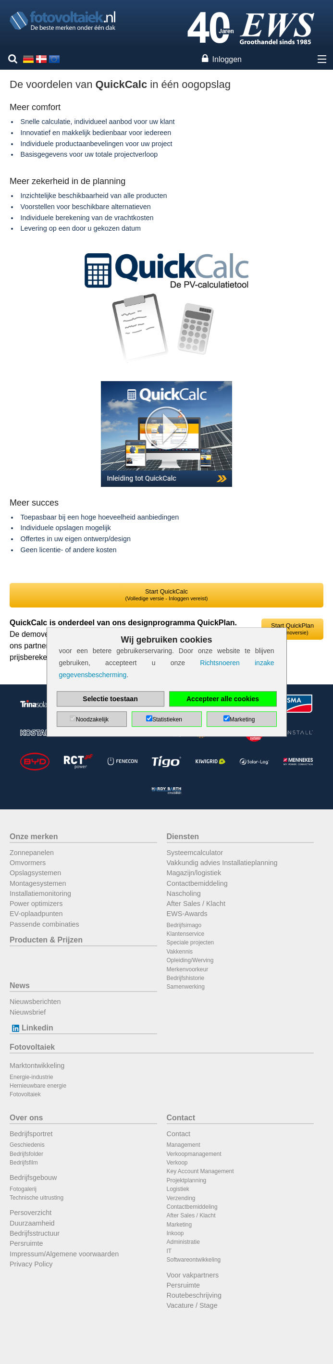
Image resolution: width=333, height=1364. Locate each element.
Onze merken (34, 836)
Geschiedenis (27, 1144)
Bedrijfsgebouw (33, 1177)
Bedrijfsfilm (24, 1162)
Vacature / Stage (192, 1305)
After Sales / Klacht (196, 903)
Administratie (183, 1242)
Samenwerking (186, 986)
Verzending (181, 1198)
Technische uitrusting (36, 1197)
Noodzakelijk (92, 719)
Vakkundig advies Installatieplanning (222, 863)
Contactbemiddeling (197, 883)
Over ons (26, 1118)
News (20, 985)
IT (169, 1251)
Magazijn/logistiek (194, 873)
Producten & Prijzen (46, 940)
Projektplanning (187, 1180)
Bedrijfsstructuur (35, 1233)
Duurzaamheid (32, 1223)
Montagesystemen (38, 883)
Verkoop (177, 1162)
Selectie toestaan (110, 698)
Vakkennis (180, 951)
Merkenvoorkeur (188, 969)
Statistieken (167, 719)
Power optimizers (36, 903)
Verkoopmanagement (194, 1154)
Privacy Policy (31, 1264)
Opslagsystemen (35, 873)
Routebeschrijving (194, 1295)
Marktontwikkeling (37, 1065)
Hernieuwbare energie (38, 1085)
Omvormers (28, 863)
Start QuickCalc (166, 594)
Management (183, 1144)
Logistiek (178, 1189)
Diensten (183, 836)
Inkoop (175, 1233)
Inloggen (227, 59)
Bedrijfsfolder (26, 1154)
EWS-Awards (187, 914)
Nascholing (184, 893)
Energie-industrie (31, 1077)
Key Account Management (200, 1171)
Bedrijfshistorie (186, 978)
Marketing (179, 1224)
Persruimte (26, 1243)
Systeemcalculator (195, 852)
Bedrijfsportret (31, 1134)
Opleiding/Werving (190, 960)
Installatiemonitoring (40, 893)
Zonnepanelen (32, 852)
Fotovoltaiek (32, 1047)
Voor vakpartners (193, 1275)
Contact (181, 1118)
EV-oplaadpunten (36, 914)
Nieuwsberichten (35, 1001)
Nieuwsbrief (28, 1012)
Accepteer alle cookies (222, 698)
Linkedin (31, 1028)
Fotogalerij (23, 1189)
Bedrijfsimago (184, 925)
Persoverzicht (30, 1212)
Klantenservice (186, 933)
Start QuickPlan (292, 628)
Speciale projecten (190, 942)
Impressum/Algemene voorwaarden (64, 1254)
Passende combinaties (44, 924)
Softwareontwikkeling (194, 1259)
